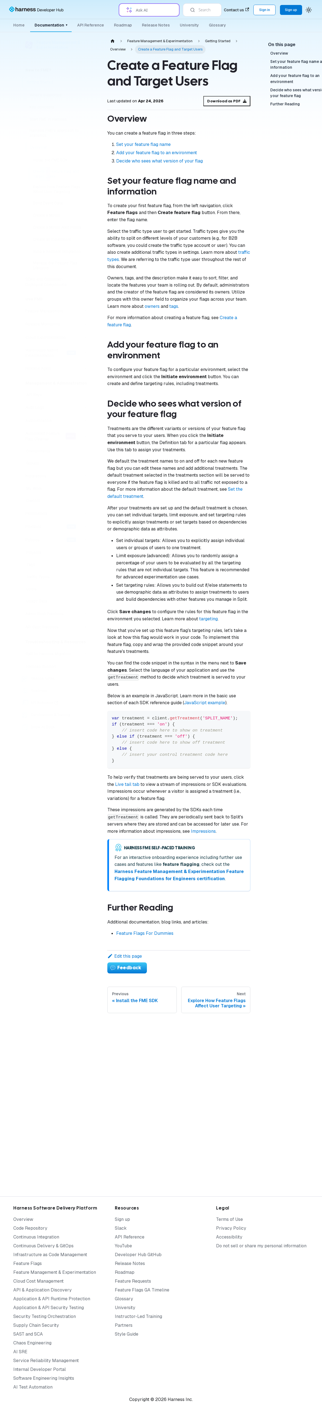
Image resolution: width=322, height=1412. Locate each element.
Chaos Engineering (32, 1343)
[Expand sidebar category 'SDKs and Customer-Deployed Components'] (85, 282)
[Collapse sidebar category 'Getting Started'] (85, 82)
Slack (121, 1228)
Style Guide (126, 1334)
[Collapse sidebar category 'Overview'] (85, 147)
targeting (208, 619)
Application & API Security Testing (48, 1307)
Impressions (203, 831)
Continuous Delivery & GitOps (43, 1246)
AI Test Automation (33, 1387)
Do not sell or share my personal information (261, 1246)
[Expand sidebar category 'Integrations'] (85, 476)
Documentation (51, 25)
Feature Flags (27, 1263)
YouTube (123, 1246)
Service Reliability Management (46, 1360)
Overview (23, 1219)
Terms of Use (229, 1219)
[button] (56, 653)
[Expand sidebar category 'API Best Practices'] (85, 627)
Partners (124, 1325)
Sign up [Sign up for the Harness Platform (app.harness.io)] (291, 9)
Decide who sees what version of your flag (159, 161)
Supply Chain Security (36, 1325)
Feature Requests (133, 1281)
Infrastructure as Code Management (50, 1255)
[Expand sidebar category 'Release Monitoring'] (85, 324)
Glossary (217, 25)
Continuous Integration (36, 1237)
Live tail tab (127, 784)
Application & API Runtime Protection (51, 1299)
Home (19, 25)
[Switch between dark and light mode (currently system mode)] (308, 10)
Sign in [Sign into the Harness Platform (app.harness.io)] (264, 9)
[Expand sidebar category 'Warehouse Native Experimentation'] (85, 353)
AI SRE (20, 1352)
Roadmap (123, 25)
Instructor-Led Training (138, 1316)
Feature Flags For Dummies (144, 933)
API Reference (90, 25)
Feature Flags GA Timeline (142, 1290)
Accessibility (229, 1237)
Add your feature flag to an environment (156, 153)
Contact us (236, 9)
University (189, 25)
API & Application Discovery (42, 1290)
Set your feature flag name (143, 144)
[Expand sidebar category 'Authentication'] (85, 421)
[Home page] (112, 41)
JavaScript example (204, 703)
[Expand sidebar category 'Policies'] (85, 540)
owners (152, 306)
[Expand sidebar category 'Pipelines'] (85, 527)
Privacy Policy (231, 1228)
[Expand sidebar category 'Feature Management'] (85, 311)
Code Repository (30, 1228)
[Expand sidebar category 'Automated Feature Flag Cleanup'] (85, 436)
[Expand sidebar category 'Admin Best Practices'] (85, 614)
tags (173, 306)
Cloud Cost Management (38, 1281)
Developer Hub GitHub (138, 1255)
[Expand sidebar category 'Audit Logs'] (85, 407)
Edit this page (124, 956)
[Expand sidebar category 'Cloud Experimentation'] (85, 337)
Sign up (122, 1219)
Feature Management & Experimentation (54, 1272)
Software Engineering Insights (43, 1378)
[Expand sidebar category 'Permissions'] (85, 513)
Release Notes (156, 25)
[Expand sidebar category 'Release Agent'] (85, 368)
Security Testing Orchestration (44, 1316)
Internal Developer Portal (39, 1369)
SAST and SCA (28, 1334)
